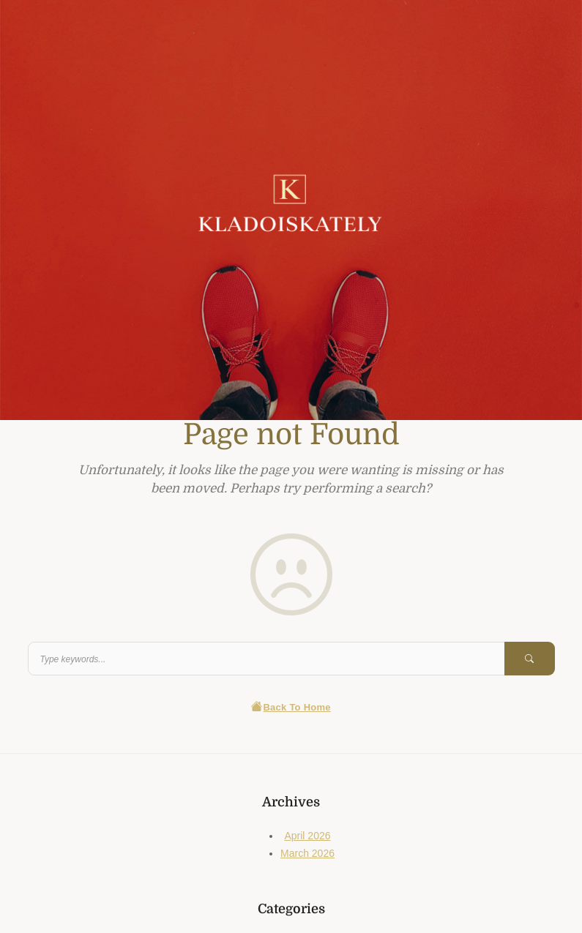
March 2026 (307, 853)
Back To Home (291, 707)
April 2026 (307, 836)
